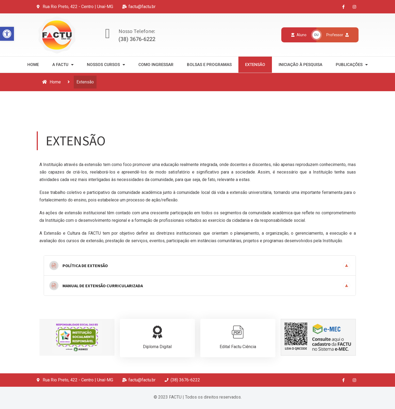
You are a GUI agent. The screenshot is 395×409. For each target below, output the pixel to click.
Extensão (255, 64)
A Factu (62, 64)
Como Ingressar (155, 64)
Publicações (352, 64)
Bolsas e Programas (209, 64)
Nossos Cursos (106, 64)
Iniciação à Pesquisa (300, 64)
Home (33, 64)
